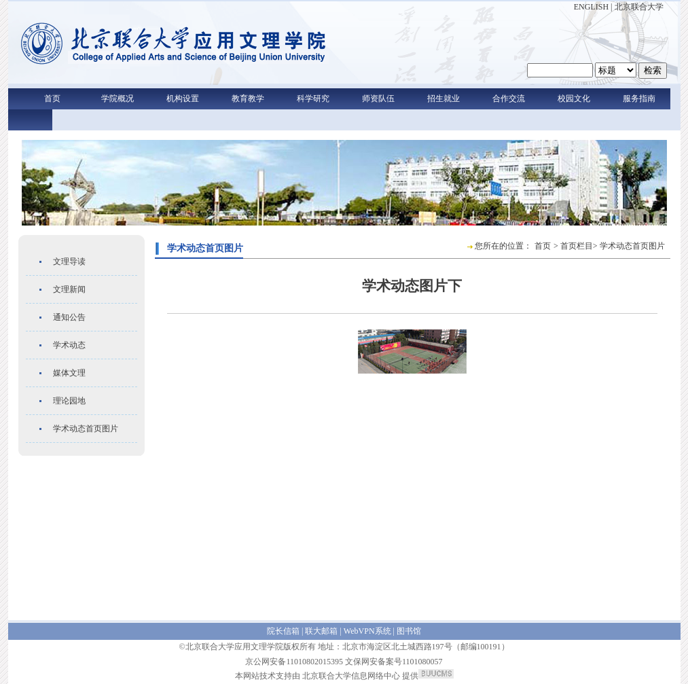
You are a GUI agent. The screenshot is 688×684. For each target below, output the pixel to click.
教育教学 (248, 98)
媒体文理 (69, 373)
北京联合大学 (639, 7)
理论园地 (69, 401)
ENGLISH (591, 7)
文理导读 (69, 261)
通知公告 (69, 317)
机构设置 (182, 98)
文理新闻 (69, 289)
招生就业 (443, 98)
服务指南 (639, 98)
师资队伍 (378, 98)
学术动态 (69, 345)
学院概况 (117, 98)
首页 (52, 98)
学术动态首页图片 (85, 428)
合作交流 (508, 98)
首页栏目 (576, 246)
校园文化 (574, 98)
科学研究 (313, 98)
